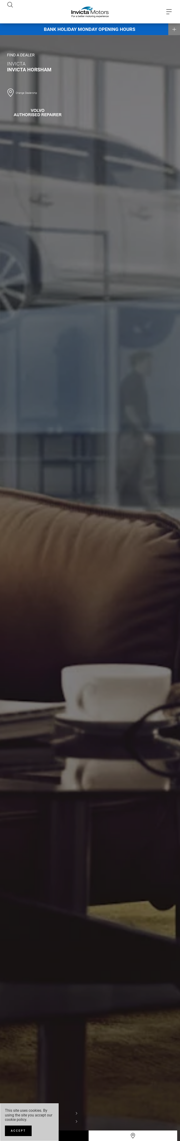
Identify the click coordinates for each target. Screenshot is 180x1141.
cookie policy (15, 1119)
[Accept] (18, 1131)
